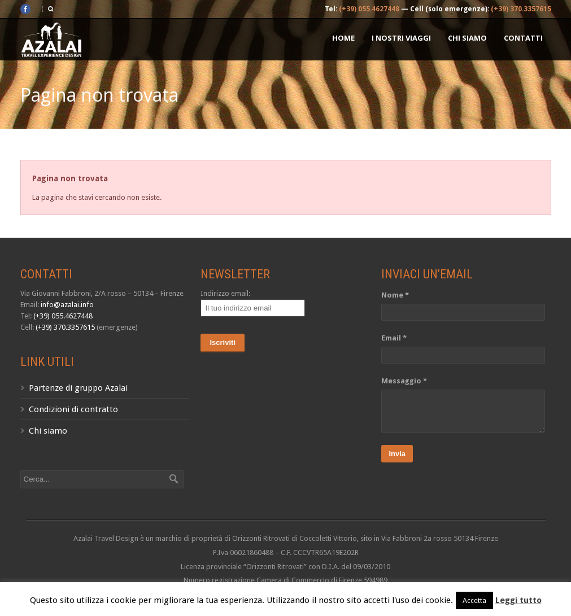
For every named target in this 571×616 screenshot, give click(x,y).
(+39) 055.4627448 (369, 9)
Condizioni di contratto (73, 409)
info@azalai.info (67, 304)
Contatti (523, 38)
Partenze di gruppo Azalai (78, 388)
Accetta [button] (474, 600)
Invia (397, 453)
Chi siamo (467, 38)
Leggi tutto (518, 600)
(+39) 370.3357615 (521, 9)
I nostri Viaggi (401, 38)
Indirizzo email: (225, 293)
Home (343, 38)
